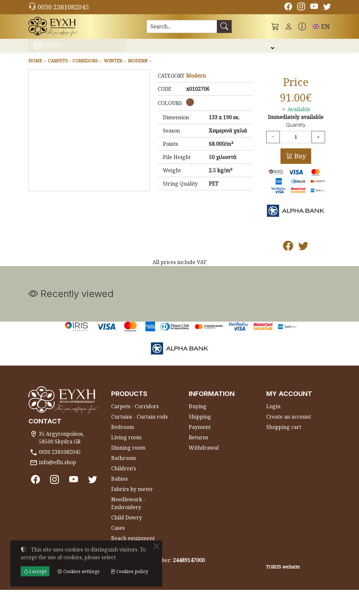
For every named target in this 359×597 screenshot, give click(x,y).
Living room (126, 444)
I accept (35, 571)
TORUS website (283, 573)
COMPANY (230, 47)
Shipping (200, 423)
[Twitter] (327, 7)
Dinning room (128, 454)
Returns (198, 444)
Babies (119, 485)
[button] (275, 26)
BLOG (200, 47)
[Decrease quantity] (273, 144)
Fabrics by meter (132, 496)
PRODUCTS (63, 48)
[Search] (182, 26)
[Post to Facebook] (288, 254)
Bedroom (122, 434)
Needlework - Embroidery (128, 510)
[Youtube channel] (314, 7)
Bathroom (123, 465)
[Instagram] (301, 7)
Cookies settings (51, 588)
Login (273, 413)
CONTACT (313, 47)
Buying (197, 413)
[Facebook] (288, 7)
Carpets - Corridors (73, 67)
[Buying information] (302, 26)
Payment (200, 434)
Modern (138, 67)
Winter (113, 67)
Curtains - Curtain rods (139, 423)
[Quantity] (296, 144)
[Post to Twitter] (303, 254)
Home (35, 67)
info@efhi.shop (57, 469)
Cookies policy (129, 571)
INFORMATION (272, 47)
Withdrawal (204, 454)
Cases (118, 534)
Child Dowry (126, 524)
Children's (123, 475)
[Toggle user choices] (288, 26)
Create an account (288, 423)
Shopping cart (283, 434)
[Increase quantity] (318, 144)
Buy (299, 162)
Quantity (296, 132)
